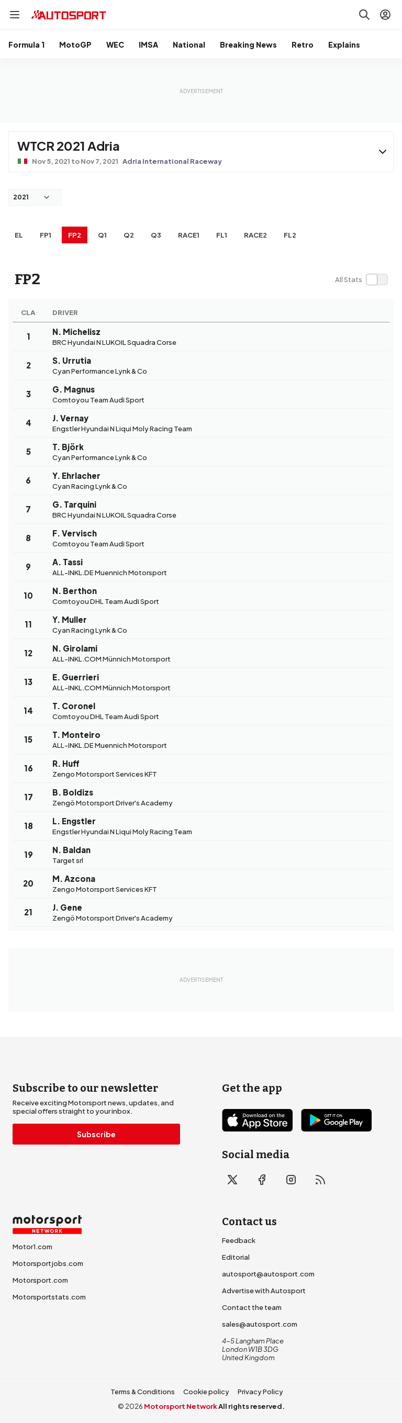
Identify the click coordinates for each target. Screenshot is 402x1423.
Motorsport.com (40, 1280)
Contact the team (252, 1307)
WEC (115, 44)
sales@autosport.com (259, 1324)
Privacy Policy (260, 1391)
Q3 (156, 235)
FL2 (290, 235)
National (189, 44)
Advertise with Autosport (264, 1290)
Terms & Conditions (142, 1391)
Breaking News (248, 44)
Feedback (238, 1240)
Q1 (102, 235)
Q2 (129, 235)
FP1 (45, 235)
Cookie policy (206, 1391)
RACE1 (188, 235)
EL (19, 235)
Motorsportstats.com (49, 1297)
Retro (303, 44)
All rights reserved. (251, 1406)
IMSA (148, 44)
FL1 (221, 235)
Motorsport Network (180, 1406)
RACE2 (255, 235)
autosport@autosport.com (268, 1274)
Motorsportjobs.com (48, 1263)
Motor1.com (32, 1246)
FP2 (74, 235)
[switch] (361, 279)
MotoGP (75, 44)
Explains (344, 44)
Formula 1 (26, 44)
